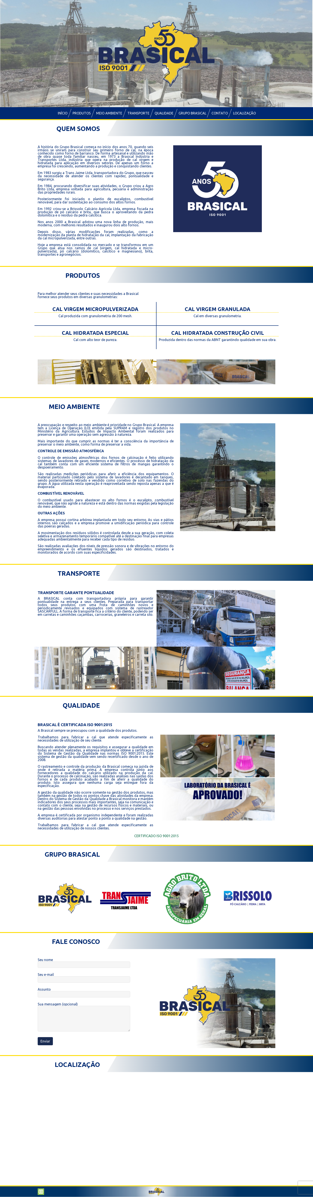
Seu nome (84, 962)
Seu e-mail (84, 977)
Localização (244, 113)
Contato (220, 113)
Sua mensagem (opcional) (84, 1017)
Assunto (84, 992)
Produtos (82, 113)
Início (62, 113)
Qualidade (164, 113)
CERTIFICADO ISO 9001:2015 (156, 836)
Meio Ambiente (109, 113)
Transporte (138, 113)
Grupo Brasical (192, 113)
